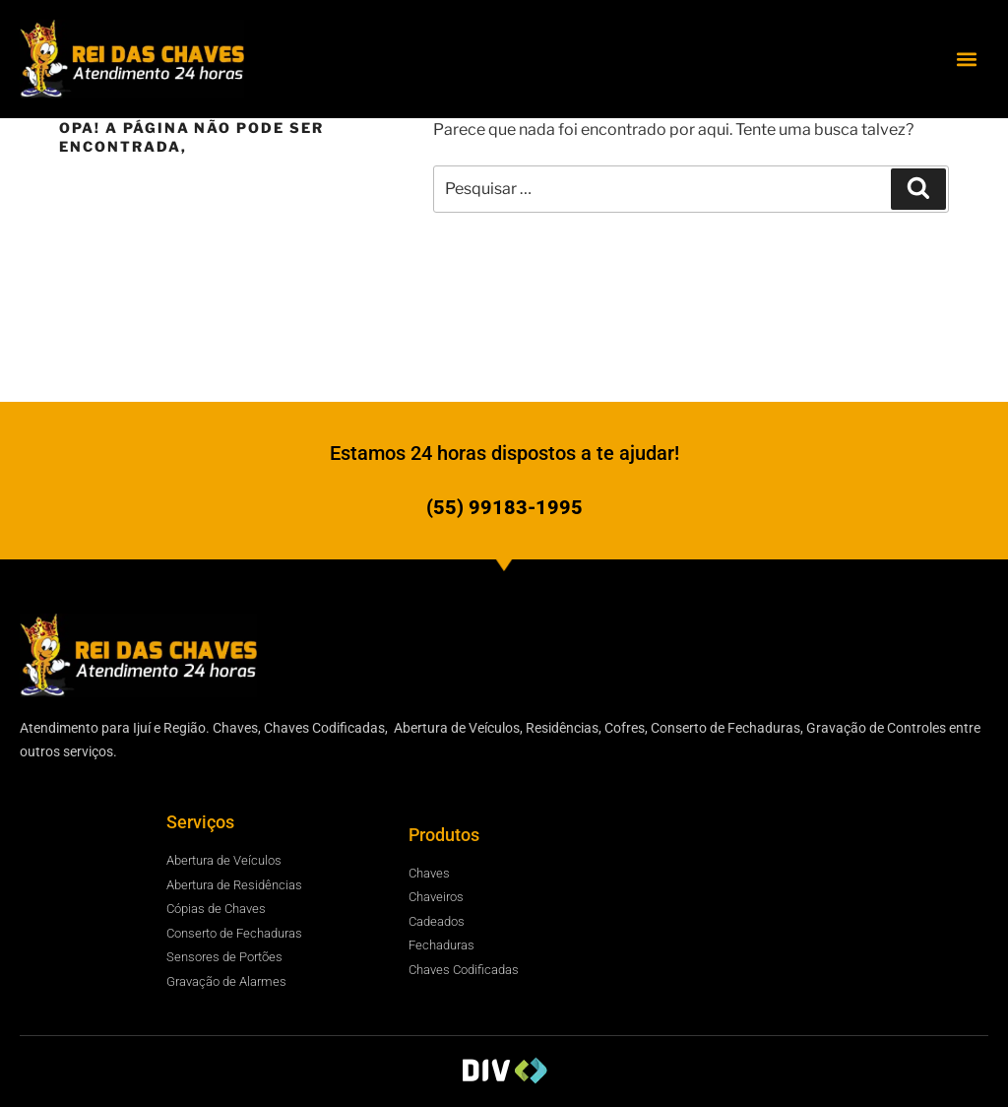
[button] (967, 58)
